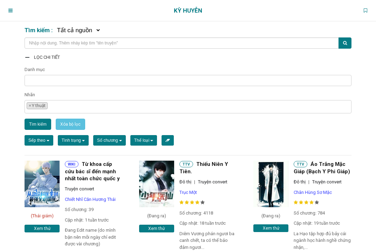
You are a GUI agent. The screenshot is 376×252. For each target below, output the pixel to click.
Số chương (109, 140)
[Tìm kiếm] (345, 43)
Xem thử (42, 228)
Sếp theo (38, 140)
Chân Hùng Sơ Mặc (313, 192)
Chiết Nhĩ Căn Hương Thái (90, 199)
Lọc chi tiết (47, 57)
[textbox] (28, 79)
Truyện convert (79, 188)
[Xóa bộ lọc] (168, 140)
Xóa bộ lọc (70, 124)
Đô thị (185, 181)
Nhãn (30, 94)
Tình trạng (73, 140)
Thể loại (143, 140)
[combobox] (188, 80)
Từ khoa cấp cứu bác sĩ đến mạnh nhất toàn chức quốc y (92, 171)
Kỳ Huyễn (188, 10)
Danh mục (35, 69)
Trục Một (188, 192)
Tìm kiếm (38, 124)
